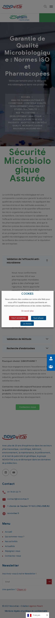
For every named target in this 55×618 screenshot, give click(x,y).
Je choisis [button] (27, 323)
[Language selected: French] (37, 615)
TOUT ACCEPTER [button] (18, 318)
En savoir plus (28, 311)
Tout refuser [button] (38, 318)
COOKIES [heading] (27, 293)
